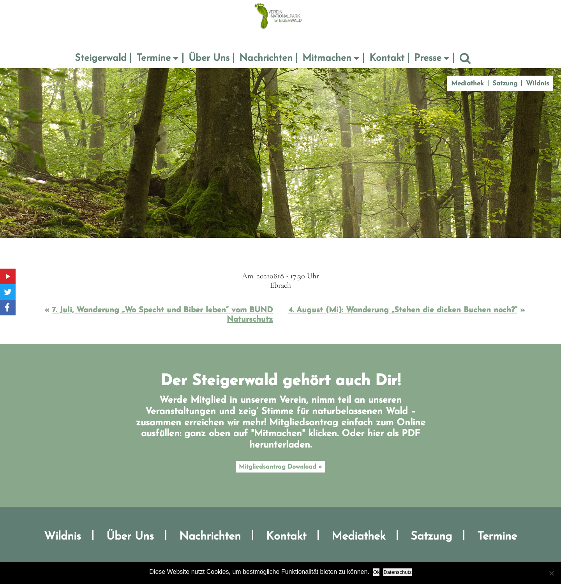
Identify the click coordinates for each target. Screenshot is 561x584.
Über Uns (209, 58)
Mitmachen (326, 58)
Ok (376, 572)
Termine (153, 58)
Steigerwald (101, 58)
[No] (551, 573)
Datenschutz (397, 572)
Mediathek (467, 83)
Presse (427, 58)
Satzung (504, 83)
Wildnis (537, 83)
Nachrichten (266, 58)
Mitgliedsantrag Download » (280, 467)
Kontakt (386, 58)
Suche (465, 58)
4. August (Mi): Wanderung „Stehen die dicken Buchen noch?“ (402, 310)
